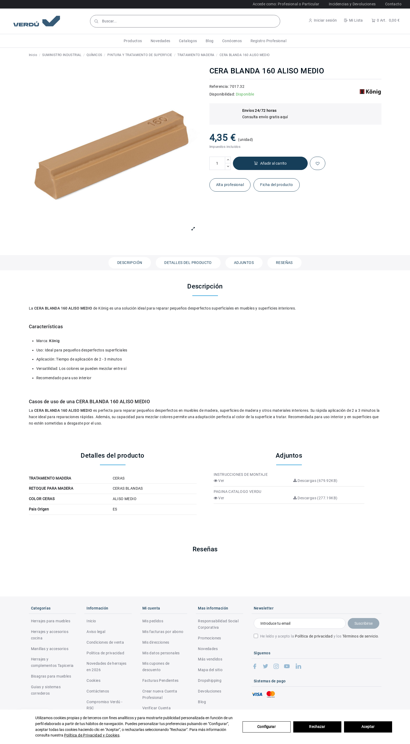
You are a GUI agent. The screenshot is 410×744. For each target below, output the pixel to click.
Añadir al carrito (270, 163)
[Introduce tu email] (299, 623)
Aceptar (368, 727)
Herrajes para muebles (50, 621)
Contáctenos (98, 691)
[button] (132, 41)
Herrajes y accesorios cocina (49, 635)
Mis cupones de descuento (156, 666)
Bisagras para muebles (51, 676)
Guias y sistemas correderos (46, 690)
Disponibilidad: (222, 94)
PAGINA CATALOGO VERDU (237, 491)
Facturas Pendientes (160, 680)
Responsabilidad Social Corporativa (218, 624)
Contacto (393, 4)
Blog (202, 702)
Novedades (208, 649)
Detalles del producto (188, 262)
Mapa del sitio (210, 670)
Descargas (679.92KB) (315, 480)
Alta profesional (230, 185)
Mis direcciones (155, 642)
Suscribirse (363, 623)
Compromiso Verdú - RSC (104, 705)
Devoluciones (209, 691)
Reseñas (284, 262)
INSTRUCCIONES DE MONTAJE (241, 474)
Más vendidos (210, 659)
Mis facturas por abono (162, 632)
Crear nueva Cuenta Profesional (159, 694)
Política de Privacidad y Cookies (92, 735)
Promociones (209, 638)
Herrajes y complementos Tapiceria (52, 662)
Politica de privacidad (105, 653)
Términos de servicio (360, 636)
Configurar (266, 727)
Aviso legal (96, 632)
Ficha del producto (276, 185)
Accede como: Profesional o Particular (286, 4)
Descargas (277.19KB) (315, 498)
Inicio (91, 621)
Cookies (93, 680)
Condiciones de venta (105, 642)
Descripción (129, 262)
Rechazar (317, 727)
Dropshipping (209, 680)
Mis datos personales (161, 653)
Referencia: (219, 86)
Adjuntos (244, 262)
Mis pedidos (152, 621)
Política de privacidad (314, 636)
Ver (219, 480)
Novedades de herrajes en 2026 (106, 666)
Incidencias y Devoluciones (352, 4)
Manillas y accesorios (49, 649)
